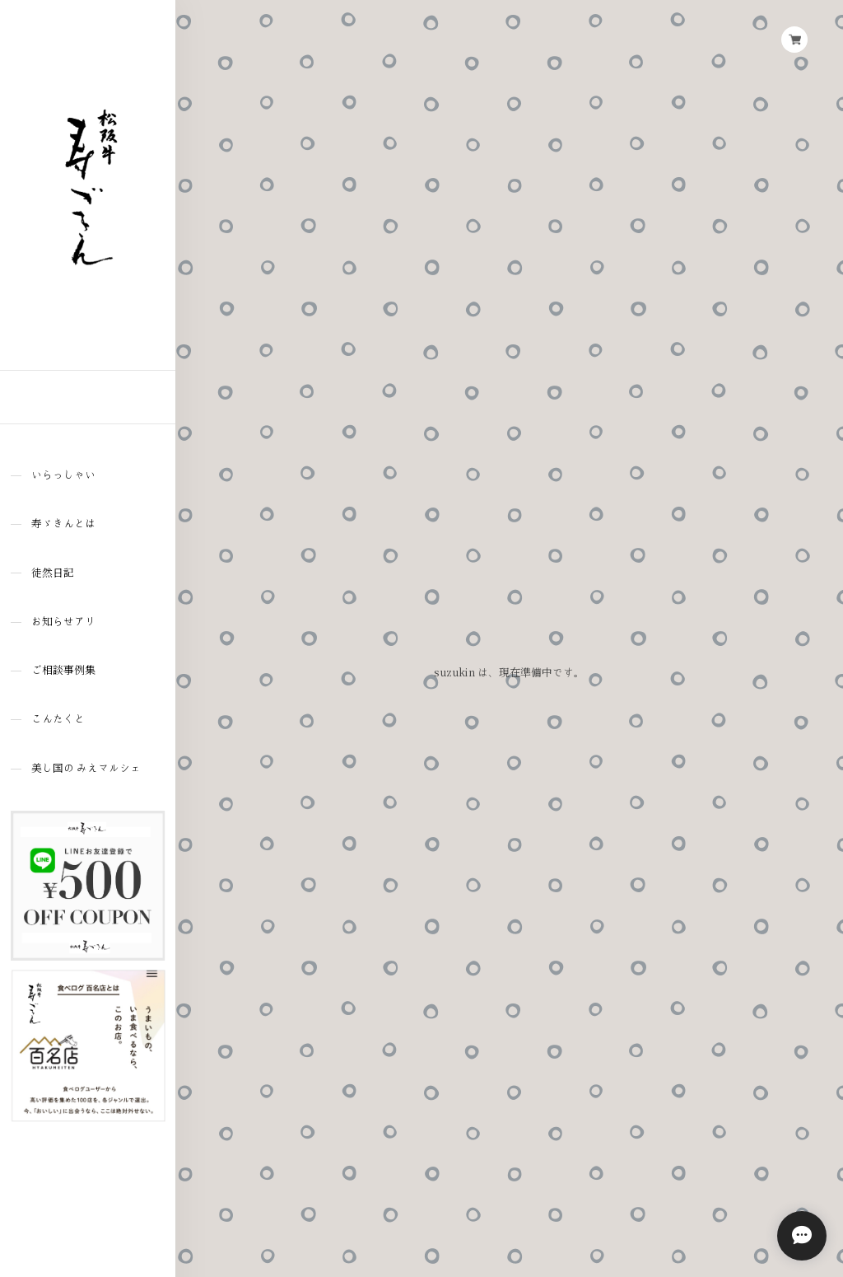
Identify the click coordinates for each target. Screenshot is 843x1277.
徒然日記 (52, 573)
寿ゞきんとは (63, 523)
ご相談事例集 (63, 670)
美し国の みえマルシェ (86, 768)
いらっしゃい (63, 475)
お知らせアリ (63, 621)
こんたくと (58, 718)
